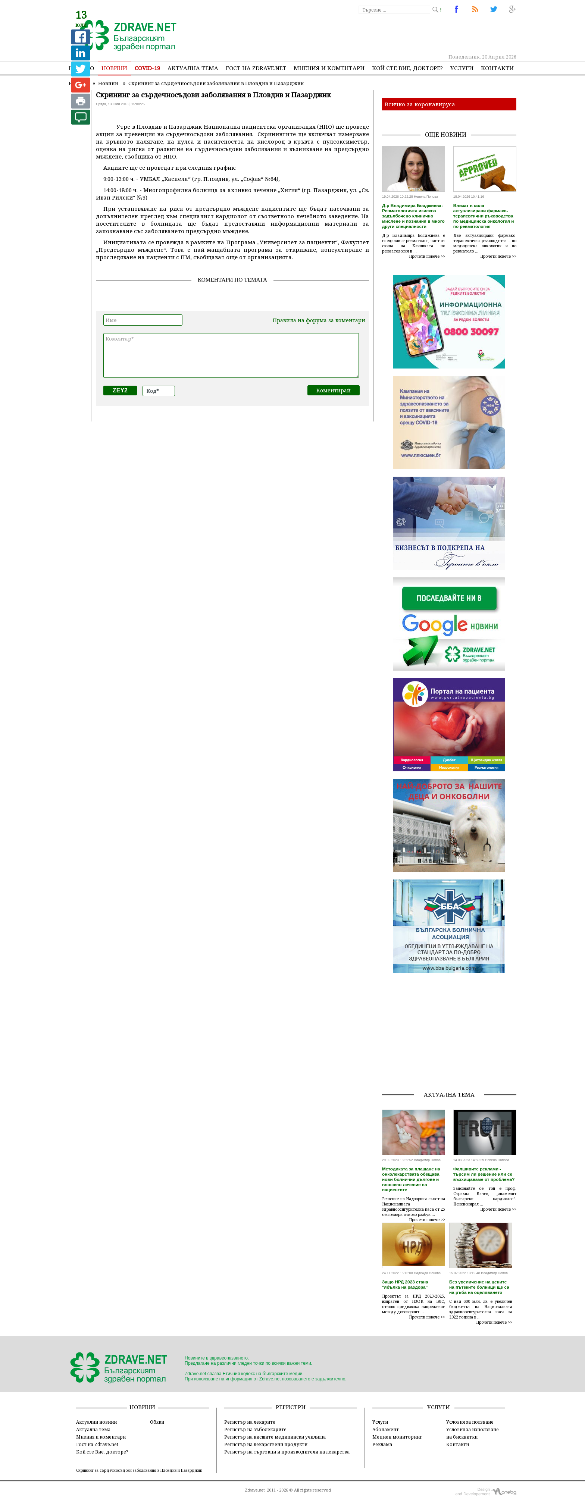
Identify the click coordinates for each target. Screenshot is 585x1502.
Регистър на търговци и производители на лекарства (287, 1452)
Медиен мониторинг (397, 1437)
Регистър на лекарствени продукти (265, 1444)
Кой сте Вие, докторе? (407, 68)
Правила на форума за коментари (319, 320)
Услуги (461, 68)
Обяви (157, 1422)
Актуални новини (96, 1422)
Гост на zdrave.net (256, 68)
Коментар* (231, 355)
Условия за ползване (470, 1422)
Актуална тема (193, 68)
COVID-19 (147, 68)
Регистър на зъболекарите (255, 1429)
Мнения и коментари (329, 68)
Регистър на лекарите (249, 1422)
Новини (114, 68)
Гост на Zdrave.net (97, 1444)
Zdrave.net (255, 1490)
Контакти (497, 68)
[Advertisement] (380, 33)
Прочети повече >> (427, 256)
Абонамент (385, 1429)
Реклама (382, 1444)
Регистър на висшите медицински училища (275, 1437)
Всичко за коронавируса (420, 104)
